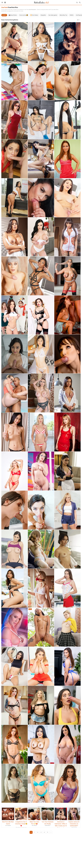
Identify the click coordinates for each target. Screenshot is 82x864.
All (78, 20)
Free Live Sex (23, 15)
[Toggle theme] (77, 2)
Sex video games (53, 15)
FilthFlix (71, 15)
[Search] (79, 2)
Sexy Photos (13, 15)
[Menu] (2, 2)
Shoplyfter (43, 15)
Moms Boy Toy (63, 15)
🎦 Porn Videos (34, 15)
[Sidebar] (5, 2)
